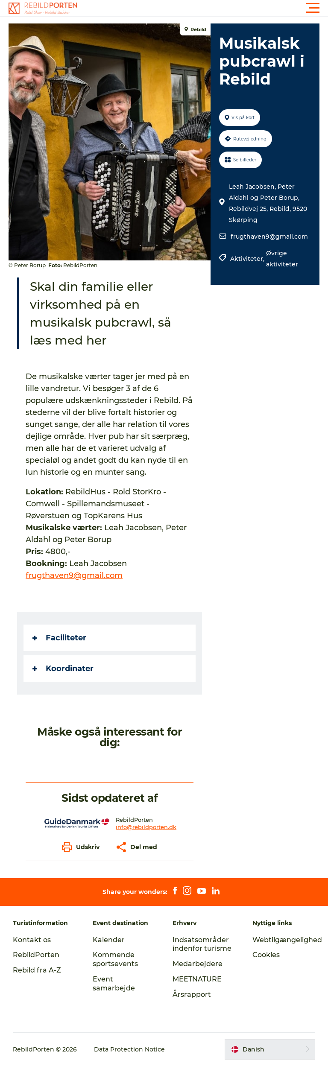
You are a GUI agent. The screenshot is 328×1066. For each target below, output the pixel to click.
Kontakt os (32, 940)
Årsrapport (192, 994)
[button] (202, 8)
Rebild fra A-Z (37, 970)
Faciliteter (59, 638)
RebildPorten (36, 955)
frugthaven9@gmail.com (269, 236)
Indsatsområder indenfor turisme (202, 944)
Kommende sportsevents (115, 959)
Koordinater (63, 668)
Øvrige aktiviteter (282, 258)
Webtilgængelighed (287, 940)
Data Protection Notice (129, 1049)
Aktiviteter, (248, 259)
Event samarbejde (114, 983)
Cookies (266, 955)
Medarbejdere (198, 964)
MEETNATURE (197, 979)
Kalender (109, 940)
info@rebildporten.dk (146, 827)
